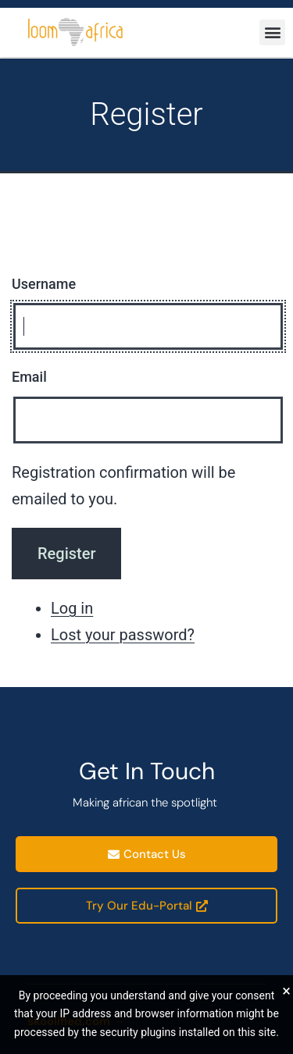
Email (29, 377)
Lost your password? (123, 634)
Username (44, 284)
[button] (272, 32)
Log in (72, 608)
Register (66, 553)
